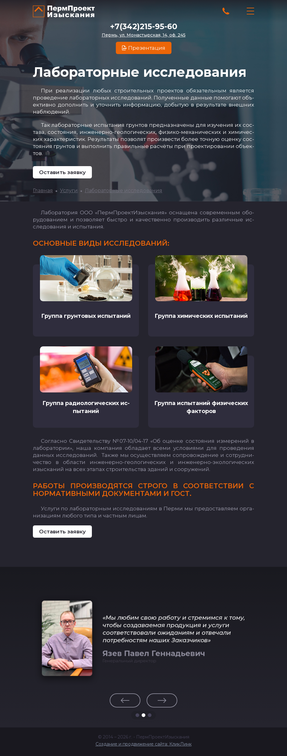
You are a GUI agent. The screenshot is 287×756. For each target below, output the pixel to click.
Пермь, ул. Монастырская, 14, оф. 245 (144, 35)
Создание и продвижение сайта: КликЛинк (144, 743)
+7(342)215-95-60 (143, 26)
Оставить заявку (62, 172)
